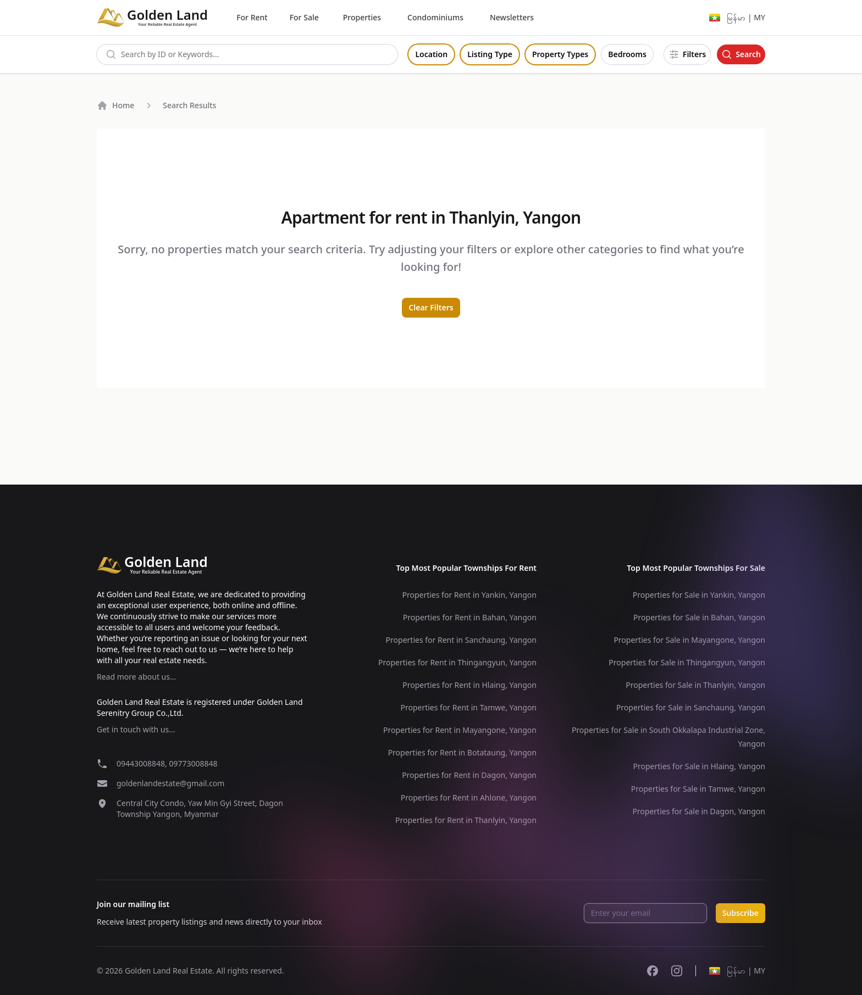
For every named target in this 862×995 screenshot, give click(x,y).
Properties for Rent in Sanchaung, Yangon (461, 640)
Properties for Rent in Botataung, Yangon (462, 752)
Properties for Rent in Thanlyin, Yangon (466, 820)
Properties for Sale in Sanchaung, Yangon (690, 707)
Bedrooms (627, 54)
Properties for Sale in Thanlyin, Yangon (695, 685)
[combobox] (247, 54)
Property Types (560, 54)
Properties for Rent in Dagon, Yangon (469, 775)
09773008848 (193, 763)
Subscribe (740, 913)
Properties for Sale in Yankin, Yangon (699, 595)
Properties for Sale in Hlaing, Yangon (699, 766)
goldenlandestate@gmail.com (170, 783)
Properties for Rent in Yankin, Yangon (469, 595)
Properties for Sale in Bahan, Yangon (699, 617)
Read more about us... (136, 676)
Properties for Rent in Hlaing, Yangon (469, 685)
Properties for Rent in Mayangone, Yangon (460, 730)
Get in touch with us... (136, 729)
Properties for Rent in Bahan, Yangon (470, 617)
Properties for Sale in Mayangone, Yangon (689, 640)
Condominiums (435, 17)
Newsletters (512, 17)
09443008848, (143, 763)
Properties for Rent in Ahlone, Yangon (469, 797)
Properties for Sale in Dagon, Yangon (698, 811)
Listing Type (489, 54)
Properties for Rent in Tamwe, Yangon (468, 707)
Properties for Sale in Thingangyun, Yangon (687, 662)
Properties (362, 17)
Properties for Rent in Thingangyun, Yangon (457, 662)
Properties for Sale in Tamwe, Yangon (698, 788)
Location (431, 54)
